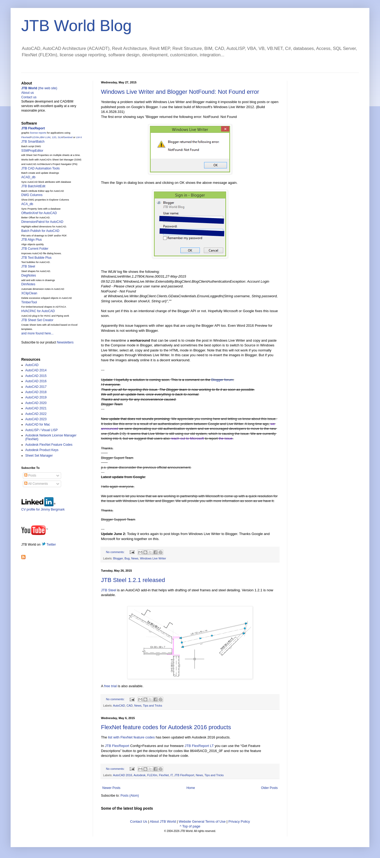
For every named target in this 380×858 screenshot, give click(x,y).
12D (54, 137)
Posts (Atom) (129, 795)
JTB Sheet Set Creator (37, 320)
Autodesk (140, 775)
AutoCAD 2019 (36, 397)
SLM (60, 137)
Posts (30, 475)
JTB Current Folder (34, 248)
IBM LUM (45, 137)
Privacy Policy (239, 821)
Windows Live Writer (153, 558)
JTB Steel (108, 590)
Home (191, 788)
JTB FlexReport (117, 746)
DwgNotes (28, 275)
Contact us (28, 97)
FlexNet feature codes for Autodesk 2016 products (166, 727)
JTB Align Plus (31, 239)
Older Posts (269, 788)
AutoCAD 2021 (36, 408)
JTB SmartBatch (32, 141)
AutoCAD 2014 (36, 370)
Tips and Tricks (152, 705)
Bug (126, 558)
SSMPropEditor (32, 150)
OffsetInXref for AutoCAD (39, 213)
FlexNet (164, 775)
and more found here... (37, 333)
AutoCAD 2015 (36, 376)
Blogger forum (222, 380)
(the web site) (39, 88)
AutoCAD (119, 705)
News (134, 558)
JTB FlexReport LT (199, 746)
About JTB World (163, 821)
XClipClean (29, 293)
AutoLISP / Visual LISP (41, 430)
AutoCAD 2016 (122, 775)
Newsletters (65, 342)
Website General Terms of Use (202, 821)
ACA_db (27, 204)
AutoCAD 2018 (36, 392)
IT (171, 775)
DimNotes (28, 284)
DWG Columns (32, 195)
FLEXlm (152, 775)
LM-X (79, 137)
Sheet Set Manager (39, 455)
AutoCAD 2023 (36, 419)
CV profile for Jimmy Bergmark (43, 507)
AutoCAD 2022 (36, 414)
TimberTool (29, 302)
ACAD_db (28, 177)
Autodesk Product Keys (41, 450)
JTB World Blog (76, 26)
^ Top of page (190, 826)
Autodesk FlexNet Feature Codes (48, 445)
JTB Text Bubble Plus (36, 258)
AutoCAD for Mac (37, 424)
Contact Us (138, 821)
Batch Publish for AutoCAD (40, 231)
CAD (129, 705)
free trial (110, 686)
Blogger (118, 558)
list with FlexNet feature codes (131, 737)
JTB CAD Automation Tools (40, 168)
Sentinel (68, 137)
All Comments (36, 484)
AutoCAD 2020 (36, 403)
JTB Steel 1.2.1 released (133, 580)
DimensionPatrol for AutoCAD (42, 222)
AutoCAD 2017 (36, 387)
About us (27, 93)
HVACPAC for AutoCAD (38, 311)
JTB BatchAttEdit (33, 186)
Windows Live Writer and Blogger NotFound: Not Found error (180, 91)
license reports (38, 132)
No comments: (115, 552)
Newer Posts (111, 788)
